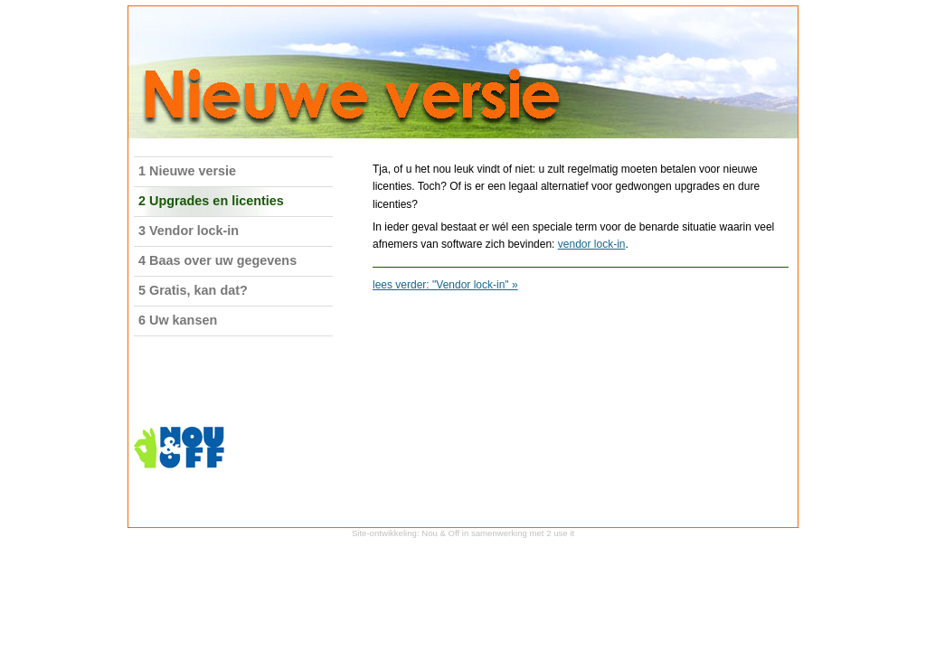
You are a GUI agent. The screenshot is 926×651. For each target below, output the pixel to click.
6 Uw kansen (177, 320)
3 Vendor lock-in (188, 230)
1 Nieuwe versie (187, 171)
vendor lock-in (592, 244)
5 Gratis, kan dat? (193, 290)
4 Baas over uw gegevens (217, 260)
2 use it (560, 533)
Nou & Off (440, 533)
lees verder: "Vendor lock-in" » (445, 284)
